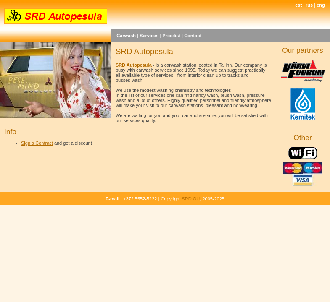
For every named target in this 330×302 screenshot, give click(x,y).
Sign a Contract (37, 143)
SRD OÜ (191, 198)
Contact (192, 35)
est (298, 5)
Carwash (126, 35)
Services (149, 35)
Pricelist (171, 35)
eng (321, 5)
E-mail (112, 198)
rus (309, 5)
